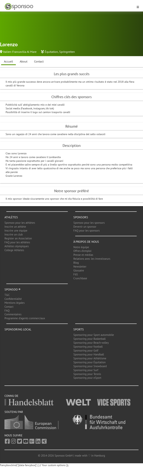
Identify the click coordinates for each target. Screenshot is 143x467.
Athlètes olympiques (16, 246)
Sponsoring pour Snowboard (90, 366)
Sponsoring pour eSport (87, 377)
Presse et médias (83, 255)
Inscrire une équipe (15, 230)
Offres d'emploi (82, 251)
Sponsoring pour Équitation (89, 362)
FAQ (6, 310)
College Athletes (14, 250)
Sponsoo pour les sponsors (89, 222)
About (23, 61)
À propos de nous (86, 241)
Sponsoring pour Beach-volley (91, 342)
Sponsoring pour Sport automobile (93, 335)
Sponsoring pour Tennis (87, 374)
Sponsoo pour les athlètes (19, 222)
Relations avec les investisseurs (91, 258)
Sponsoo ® (12, 289)
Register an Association (18, 238)
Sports (78, 329)
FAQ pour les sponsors (86, 230)
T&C (7, 295)
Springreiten (67, 52)
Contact (39, 61)
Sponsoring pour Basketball (89, 339)
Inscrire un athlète (15, 226)
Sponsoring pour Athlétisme (89, 358)
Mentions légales (14, 302)
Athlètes (11, 217)
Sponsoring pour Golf (85, 350)
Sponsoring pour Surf (85, 370)
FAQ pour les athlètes (17, 242)
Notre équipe (81, 247)
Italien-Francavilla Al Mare (19, 52)
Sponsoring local (17, 329)
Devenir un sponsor (84, 226)
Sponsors (80, 217)
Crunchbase (80, 278)
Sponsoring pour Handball (88, 354)
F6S (75, 274)
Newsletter (79, 266)
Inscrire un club (13, 234)
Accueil (8, 61)
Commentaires (12, 314)
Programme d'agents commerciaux (24, 318)
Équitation (51, 52)
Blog (76, 262)
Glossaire (78, 270)
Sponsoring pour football (88, 346)
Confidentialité (13, 299)
